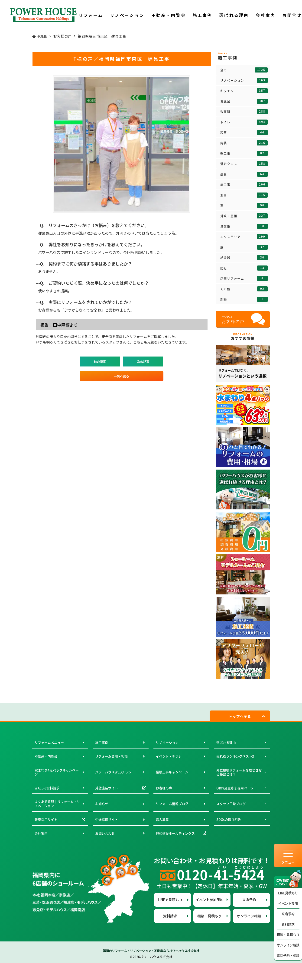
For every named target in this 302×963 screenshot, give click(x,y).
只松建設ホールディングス (175, 833)
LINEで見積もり (170, 899)
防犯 (244, 268)
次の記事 (143, 361)
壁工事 (244, 153)
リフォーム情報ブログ (172, 803)
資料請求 (288, 924)
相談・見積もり (288, 934)
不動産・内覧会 (46, 756)
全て (244, 70)
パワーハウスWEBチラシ (113, 772)
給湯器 (244, 257)
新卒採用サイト (46, 819)
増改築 (244, 226)
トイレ (244, 122)
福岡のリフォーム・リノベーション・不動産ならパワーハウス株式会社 (151, 950)
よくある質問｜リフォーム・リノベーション (57, 803)
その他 (244, 288)
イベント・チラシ (169, 756)
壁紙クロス (244, 163)
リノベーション (244, 80)
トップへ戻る (240, 716)
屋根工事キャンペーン (172, 772)
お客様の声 (164, 788)
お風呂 (244, 101)
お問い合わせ (105, 833)
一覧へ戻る (121, 376)
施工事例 (101, 742)
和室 (244, 132)
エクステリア (244, 236)
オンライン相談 (288, 945)
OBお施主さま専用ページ (234, 788)
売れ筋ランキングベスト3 (235, 756)
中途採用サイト (106, 819)
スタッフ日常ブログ (231, 803)
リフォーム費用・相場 (111, 756)
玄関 (244, 195)
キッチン (244, 90)
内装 (244, 142)
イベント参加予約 (210, 899)
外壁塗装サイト (106, 788)
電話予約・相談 (288, 955)
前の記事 (100, 361)
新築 (244, 299)
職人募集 (162, 819)
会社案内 (41, 833)
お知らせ (101, 803)
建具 (244, 174)
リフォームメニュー (49, 742)
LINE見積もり (288, 892)
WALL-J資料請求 (47, 788)
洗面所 (244, 111)
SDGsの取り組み (228, 819)
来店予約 (288, 913)
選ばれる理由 (226, 742)
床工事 (244, 184)
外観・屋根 (244, 215)
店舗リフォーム (244, 278)
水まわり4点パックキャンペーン (57, 772)
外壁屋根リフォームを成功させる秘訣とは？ (239, 772)
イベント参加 (288, 903)
